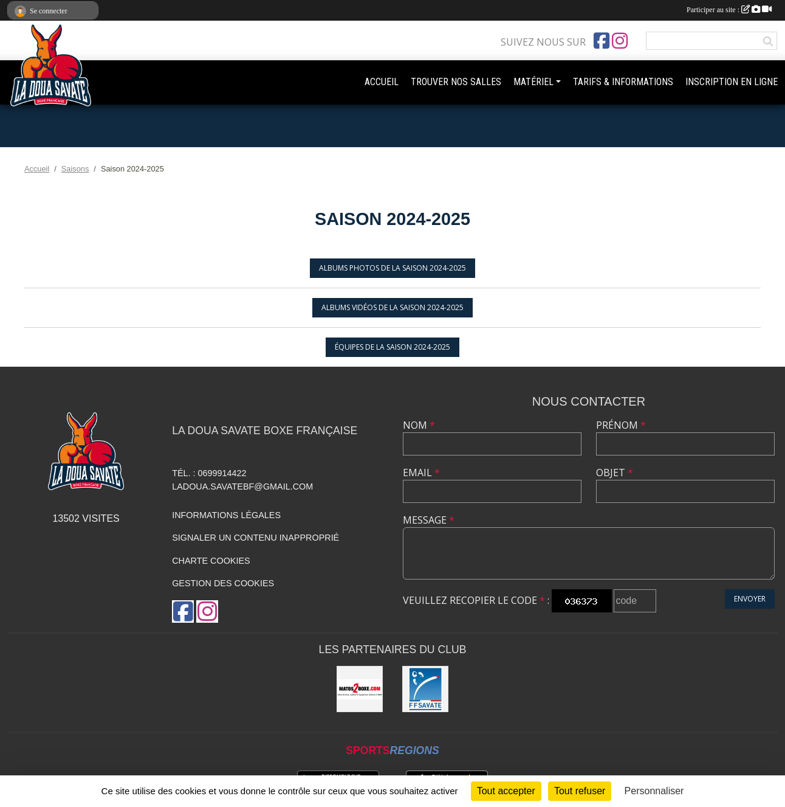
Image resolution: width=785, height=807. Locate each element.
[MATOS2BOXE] (360, 689)
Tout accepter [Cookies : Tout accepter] (506, 791)
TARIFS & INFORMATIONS (623, 82)
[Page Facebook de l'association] (601, 41)
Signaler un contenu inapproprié (255, 537)
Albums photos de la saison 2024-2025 (392, 268)
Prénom (621, 425)
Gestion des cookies (223, 583)
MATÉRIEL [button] (533, 82)
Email (421, 472)
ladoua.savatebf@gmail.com (242, 486)
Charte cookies (211, 561)
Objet (614, 472)
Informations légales (226, 515)
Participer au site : (729, 9)
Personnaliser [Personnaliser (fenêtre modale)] (654, 791)
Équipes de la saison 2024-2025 (392, 347)
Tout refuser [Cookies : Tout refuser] (579, 791)
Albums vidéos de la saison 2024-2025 (392, 307)
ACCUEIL (382, 82)
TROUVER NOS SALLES (456, 82)
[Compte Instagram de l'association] (620, 41)
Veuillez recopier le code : (476, 600)
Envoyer (750, 599)
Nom (419, 425)
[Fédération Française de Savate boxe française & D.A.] (425, 689)
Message (428, 520)
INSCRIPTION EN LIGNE (731, 82)
